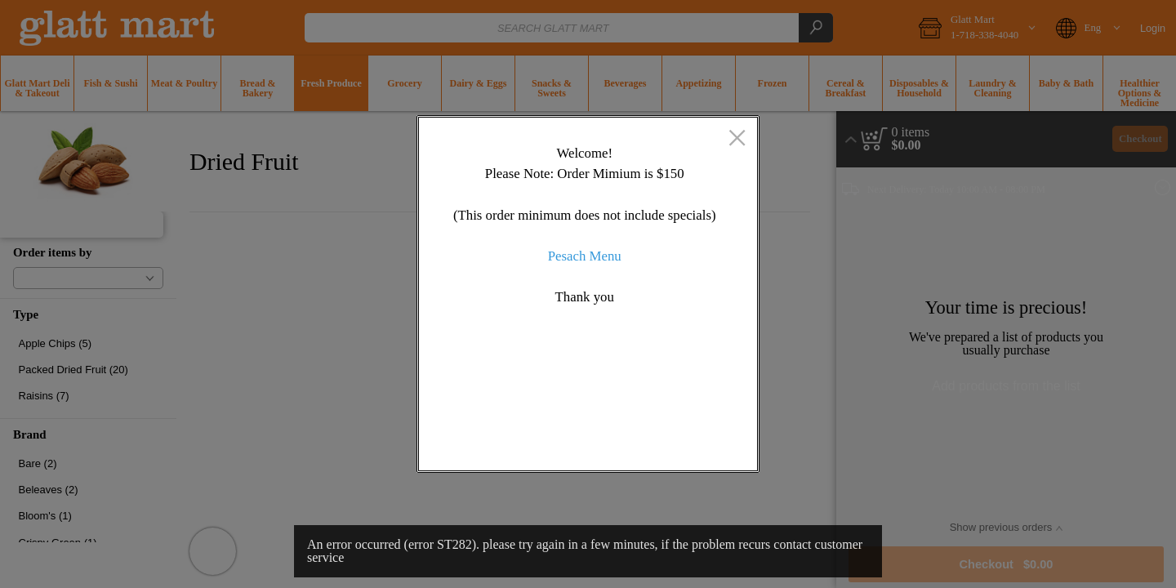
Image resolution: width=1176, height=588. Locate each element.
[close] (737, 139)
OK (681, 444)
